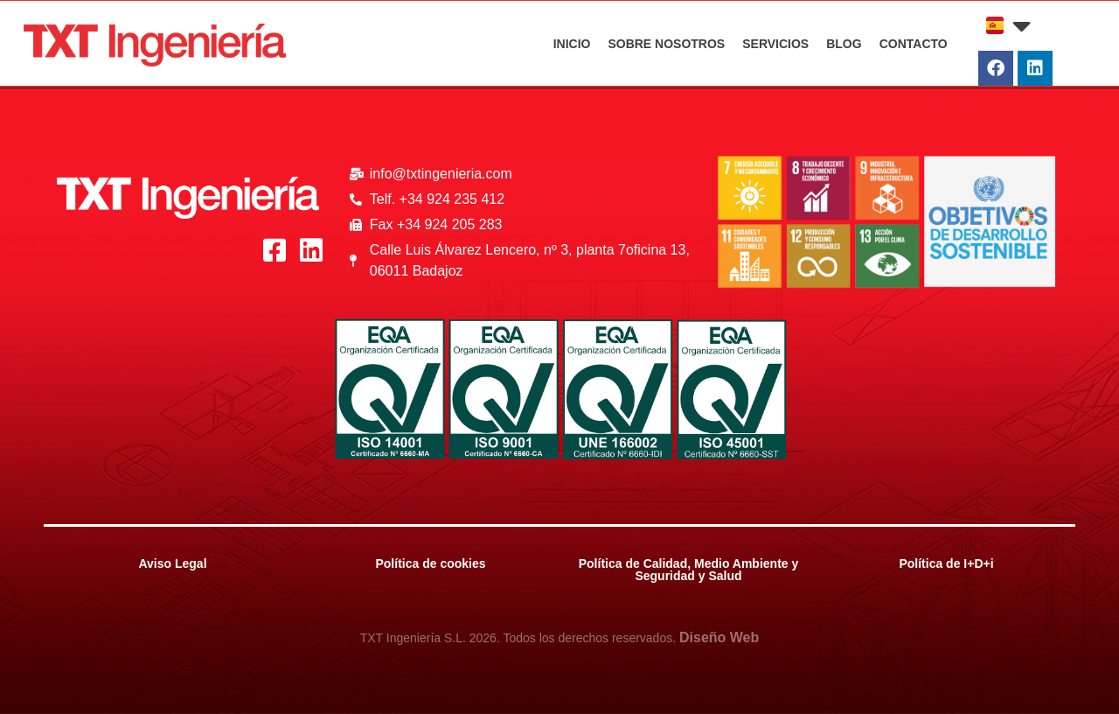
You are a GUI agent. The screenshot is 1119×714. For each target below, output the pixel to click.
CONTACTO (913, 44)
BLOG (843, 44)
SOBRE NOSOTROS (666, 44)
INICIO (572, 44)
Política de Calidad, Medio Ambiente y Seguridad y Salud (689, 569)
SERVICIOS (775, 44)
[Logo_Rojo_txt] (155, 45)
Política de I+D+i (946, 563)
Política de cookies (430, 563)
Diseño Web (719, 637)
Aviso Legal (172, 563)
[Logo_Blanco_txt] (188, 198)
